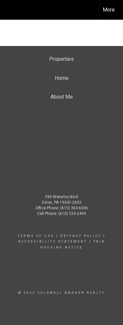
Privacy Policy (80, 236)
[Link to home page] (11, 10)
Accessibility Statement (52, 241)
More (109, 10)
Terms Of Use (36, 236)
